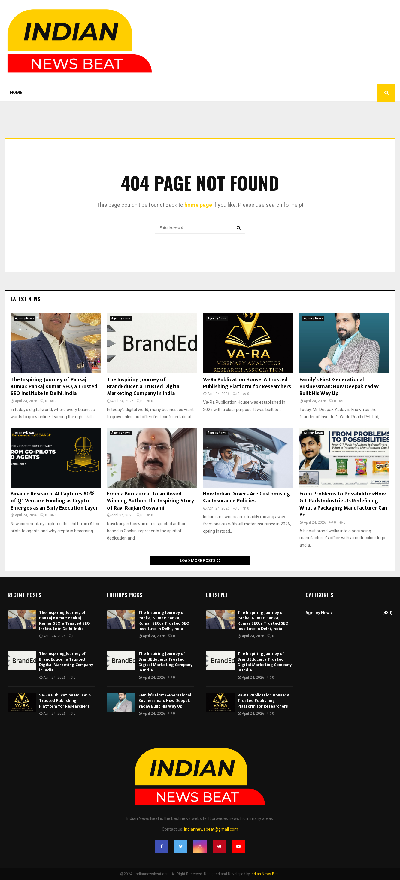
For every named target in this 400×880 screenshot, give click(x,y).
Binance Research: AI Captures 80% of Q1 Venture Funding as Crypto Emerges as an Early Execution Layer (54, 501)
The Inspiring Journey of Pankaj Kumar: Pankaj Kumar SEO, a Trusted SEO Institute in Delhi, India (54, 386)
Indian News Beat (265, 874)
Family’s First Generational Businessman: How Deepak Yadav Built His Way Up (339, 386)
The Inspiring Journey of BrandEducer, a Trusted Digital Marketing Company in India (144, 386)
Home (16, 92)
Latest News (25, 299)
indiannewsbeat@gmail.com (211, 829)
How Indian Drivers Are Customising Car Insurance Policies (246, 497)
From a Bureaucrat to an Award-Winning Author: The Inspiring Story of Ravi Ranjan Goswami (150, 501)
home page (198, 205)
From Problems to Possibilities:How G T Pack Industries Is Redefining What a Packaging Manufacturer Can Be (343, 504)
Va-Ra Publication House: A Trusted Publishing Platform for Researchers (247, 383)
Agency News (24, 318)
